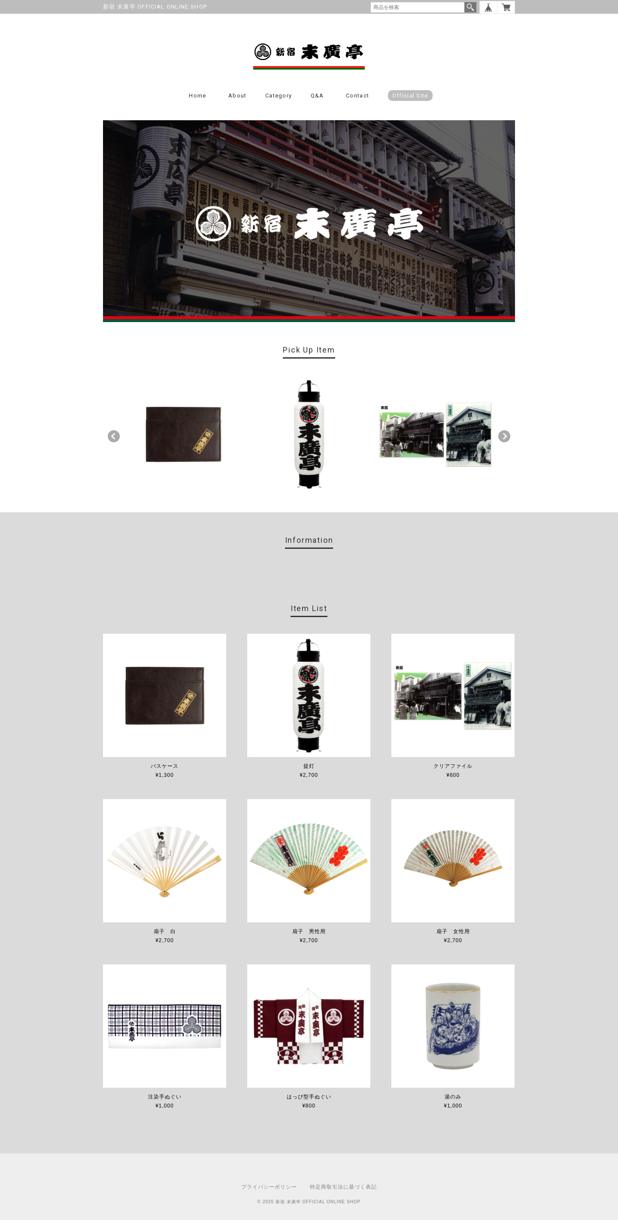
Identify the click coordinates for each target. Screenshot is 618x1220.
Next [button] (504, 436)
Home (197, 95)
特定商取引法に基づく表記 (343, 1187)
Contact (357, 95)
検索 (470, 7)
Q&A (317, 95)
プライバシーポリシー (269, 1187)
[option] (183, 434)
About (237, 95)
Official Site (410, 95)
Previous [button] (113, 436)
